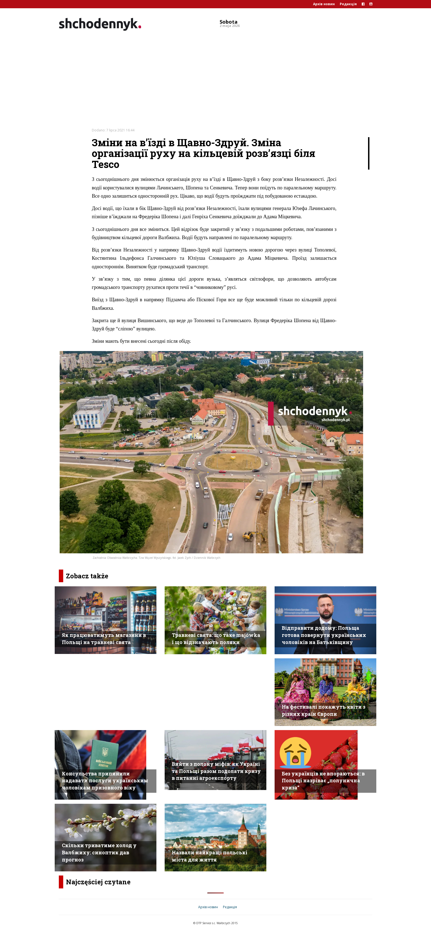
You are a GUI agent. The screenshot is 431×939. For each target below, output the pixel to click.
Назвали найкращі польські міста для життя (209, 856)
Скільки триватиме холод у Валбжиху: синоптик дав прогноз (99, 852)
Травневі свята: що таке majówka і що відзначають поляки (216, 638)
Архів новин (324, 4)
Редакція (348, 4)
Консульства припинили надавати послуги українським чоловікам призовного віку (105, 780)
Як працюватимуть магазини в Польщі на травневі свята (104, 638)
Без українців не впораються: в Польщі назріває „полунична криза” (323, 780)
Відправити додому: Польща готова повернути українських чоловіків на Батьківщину (324, 635)
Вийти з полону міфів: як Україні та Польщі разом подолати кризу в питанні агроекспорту (216, 771)
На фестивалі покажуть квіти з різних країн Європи (323, 710)
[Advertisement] (215, 75)
